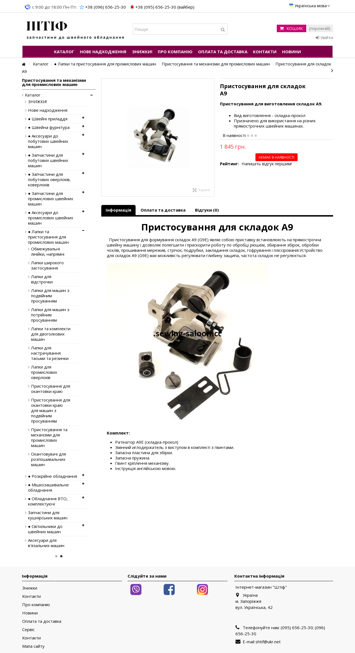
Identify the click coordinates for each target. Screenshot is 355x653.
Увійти (324, 37)
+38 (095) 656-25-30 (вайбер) (164, 7)
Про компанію (36, 604)
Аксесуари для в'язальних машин (46, 543)
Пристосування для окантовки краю (50, 388)
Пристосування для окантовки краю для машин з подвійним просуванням (50, 410)
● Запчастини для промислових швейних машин (50, 199)
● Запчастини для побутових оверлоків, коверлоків (49, 179)
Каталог (32, 95)
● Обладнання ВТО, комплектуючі (48, 501)
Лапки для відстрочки (42, 279)
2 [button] (61, 556)
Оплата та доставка (163, 210)
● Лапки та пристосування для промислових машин (48, 237)
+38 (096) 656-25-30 (105, 7)
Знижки (29, 588)
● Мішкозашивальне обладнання (48, 487)
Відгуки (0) (207, 210)
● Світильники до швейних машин (45, 529)
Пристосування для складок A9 (217, 227)
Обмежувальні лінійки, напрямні (47, 251)
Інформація (118, 210)
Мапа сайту (33, 646)
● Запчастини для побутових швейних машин (48, 160)
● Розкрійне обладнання (52, 476)
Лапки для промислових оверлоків (44, 372)
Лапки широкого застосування (47, 265)
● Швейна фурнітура (49, 127)
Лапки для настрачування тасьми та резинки (50, 353)
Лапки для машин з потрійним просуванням (50, 315)
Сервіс (28, 629)
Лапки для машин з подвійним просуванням (50, 296)
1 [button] (56, 556)
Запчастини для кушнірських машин (47, 515)
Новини (30, 613)
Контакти (31, 596)
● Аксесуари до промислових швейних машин (50, 218)
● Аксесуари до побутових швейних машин (48, 141)
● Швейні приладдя (47, 118)
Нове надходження (47, 110)
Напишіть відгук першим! (267, 163)
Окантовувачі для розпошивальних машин (48, 459)
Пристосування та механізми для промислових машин (49, 437)
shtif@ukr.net (268, 641)
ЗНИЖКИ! (37, 101)
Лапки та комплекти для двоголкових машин (50, 334)
